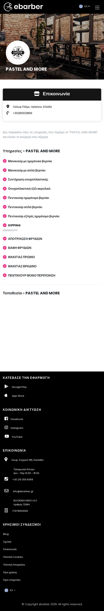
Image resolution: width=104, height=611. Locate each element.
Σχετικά (7, 542)
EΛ (83, 6)
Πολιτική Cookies (13, 557)
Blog (6, 534)
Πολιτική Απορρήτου (14, 564)
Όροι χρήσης (10, 572)
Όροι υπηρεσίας (11, 580)
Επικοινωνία (10, 549)
